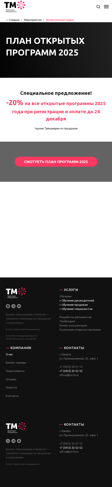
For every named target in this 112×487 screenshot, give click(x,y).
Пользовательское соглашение (21, 339)
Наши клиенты (15, 370)
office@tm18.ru (69, 375)
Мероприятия (33, 19)
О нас (9, 354)
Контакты (12, 395)
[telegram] (13, 306)
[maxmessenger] (19, 306)
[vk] (8, 441)
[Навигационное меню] (106, 6)
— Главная (12, 19)
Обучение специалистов (77, 308)
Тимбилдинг (67, 321)
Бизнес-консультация (73, 325)
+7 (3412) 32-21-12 (71, 366)
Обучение (65, 296)
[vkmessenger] (8, 306)
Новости (11, 387)
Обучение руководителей (78, 300)
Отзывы (11, 379)
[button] (98, 7)
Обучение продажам (75, 304)
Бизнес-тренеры (16, 362)
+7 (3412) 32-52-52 (71, 370)
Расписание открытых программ (80, 329)
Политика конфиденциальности (21, 336)
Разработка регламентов (75, 317)
